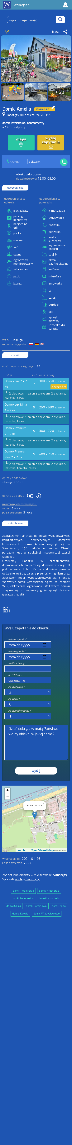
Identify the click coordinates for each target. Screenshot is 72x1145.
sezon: (11, 508)
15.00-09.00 (36, 178)
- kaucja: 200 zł (12, 482)
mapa (35, 787)
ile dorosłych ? (16, 687)
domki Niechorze (49, 891)
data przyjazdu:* (17, 639)
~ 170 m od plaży (13, 127)
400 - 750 (52, 454)
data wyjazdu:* (16, 651)
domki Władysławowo (46, 913)
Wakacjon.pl (22, 5)
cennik (15, 355)
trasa (56, 32)
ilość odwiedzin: (16, 863)
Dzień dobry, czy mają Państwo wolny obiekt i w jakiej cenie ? (36, 742)
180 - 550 (52, 380)
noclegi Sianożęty (27, 879)
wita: (6, 339)
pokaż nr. (35, 161)
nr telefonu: (15, 675)
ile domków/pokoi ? (19, 711)
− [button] (7, 796)
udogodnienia (15, 187)
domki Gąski (13, 906)
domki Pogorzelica (22, 898)
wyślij (36, 771)
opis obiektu (15, 523)
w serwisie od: (12, 858)
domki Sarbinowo (36, 906)
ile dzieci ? (14, 699)
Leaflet (22, 850)
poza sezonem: (17, 512)
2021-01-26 (31, 858)
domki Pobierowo (23, 891)
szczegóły (59, 386)
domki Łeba (59, 906)
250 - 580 (52, 407)
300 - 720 (52, 430)
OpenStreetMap (42, 850)
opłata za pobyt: (13, 495)
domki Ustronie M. (49, 898)
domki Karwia (20, 913)
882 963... (16, 162)
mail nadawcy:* (17, 663)
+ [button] (7, 791)
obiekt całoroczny (28, 174)
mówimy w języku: (14, 344)
